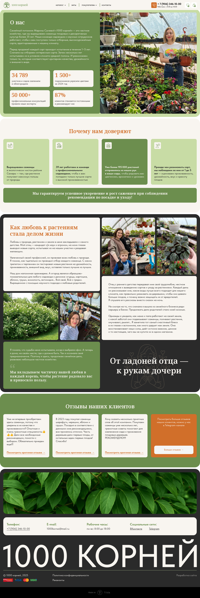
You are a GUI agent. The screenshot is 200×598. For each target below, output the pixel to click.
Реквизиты (58, 580)
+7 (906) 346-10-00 (18, 528)
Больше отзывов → (174, 449)
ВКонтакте (136, 528)
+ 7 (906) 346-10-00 (169, 3)
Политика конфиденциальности (70, 575)
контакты (106, 5)
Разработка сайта (186, 575)
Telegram (154, 528)
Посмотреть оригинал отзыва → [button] (124, 452)
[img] (15, 5)
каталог (60, 5)
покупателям (88, 5)
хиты (74, 5)
